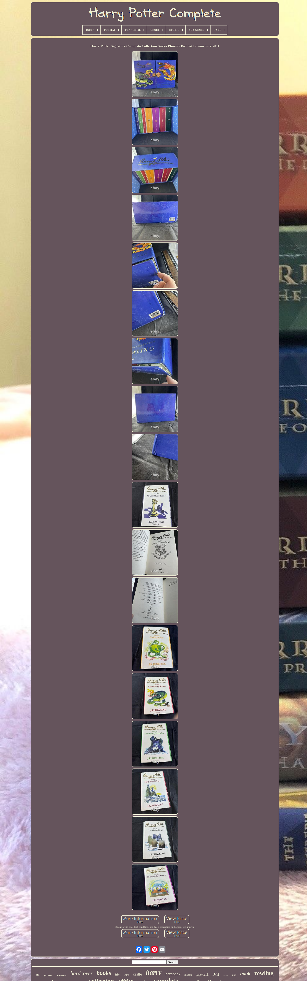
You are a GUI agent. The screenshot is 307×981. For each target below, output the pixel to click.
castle (137, 974)
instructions (61, 975)
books (104, 972)
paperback (202, 974)
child (215, 974)
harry (154, 972)
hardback (173, 974)
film (118, 974)
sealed (225, 975)
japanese (48, 975)
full (38, 974)
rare (127, 974)
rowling (264, 973)
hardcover (81, 973)
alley (234, 975)
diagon (188, 974)
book (245, 973)
